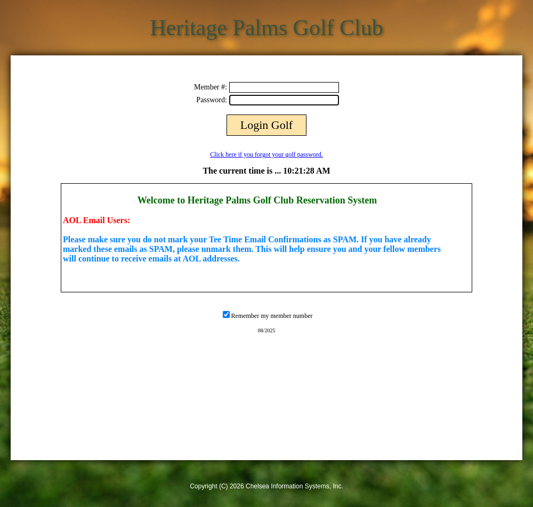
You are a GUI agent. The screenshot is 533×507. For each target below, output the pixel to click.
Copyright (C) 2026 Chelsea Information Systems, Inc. (266, 486)
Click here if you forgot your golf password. (266, 154)
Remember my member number (272, 316)
